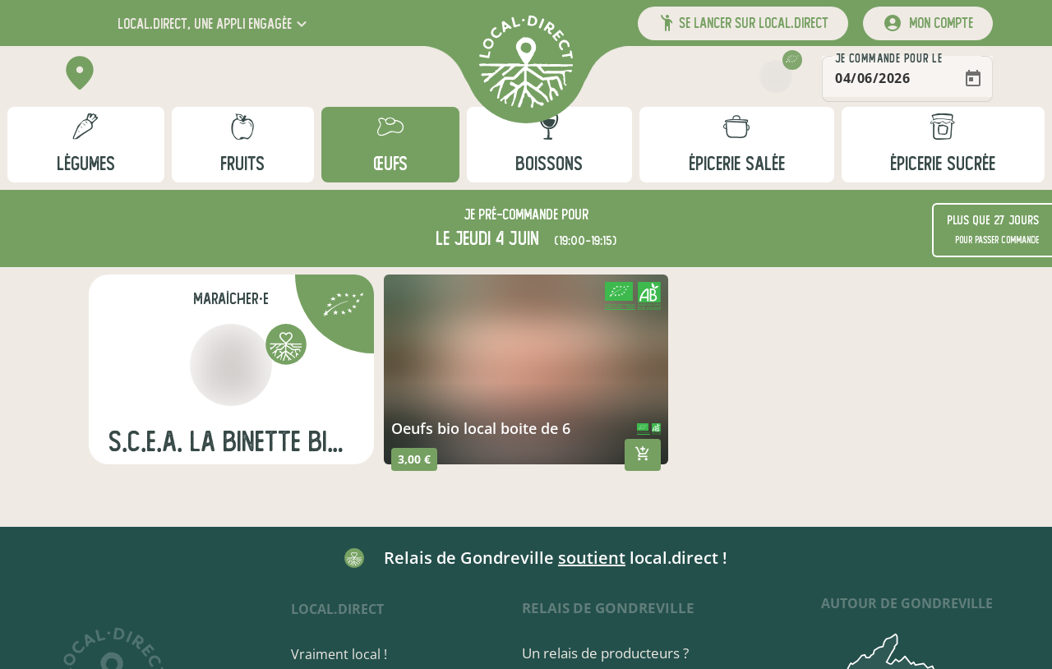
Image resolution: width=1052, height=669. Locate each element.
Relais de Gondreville (608, 607)
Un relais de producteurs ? (605, 653)
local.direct (337, 609)
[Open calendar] (973, 79)
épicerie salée (737, 164)
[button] (214, 23)
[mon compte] (928, 23)
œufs (390, 164)
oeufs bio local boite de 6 (480, 428)
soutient (591, 558)
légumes (86, 164)
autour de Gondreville (907, 603)
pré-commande (518, 215)
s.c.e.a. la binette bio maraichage (231, 442)
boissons (549, 164)
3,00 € (414, 459)
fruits (242, 164)
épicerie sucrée (942, 164)
